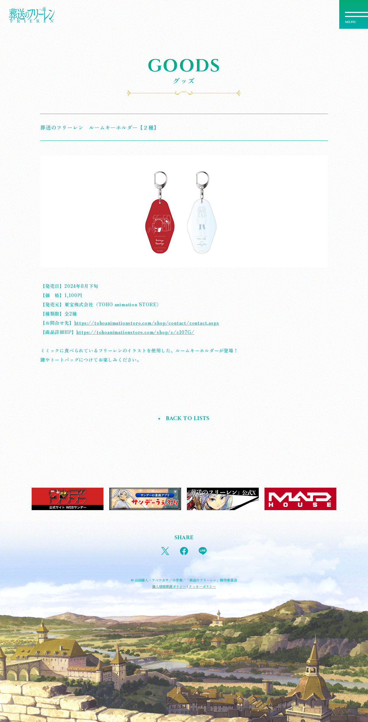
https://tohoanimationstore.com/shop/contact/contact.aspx (146, 322)
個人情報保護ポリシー (169, 586)
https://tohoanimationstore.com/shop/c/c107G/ (135, 331)
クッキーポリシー (202, 586)
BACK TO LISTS (188, 418)
